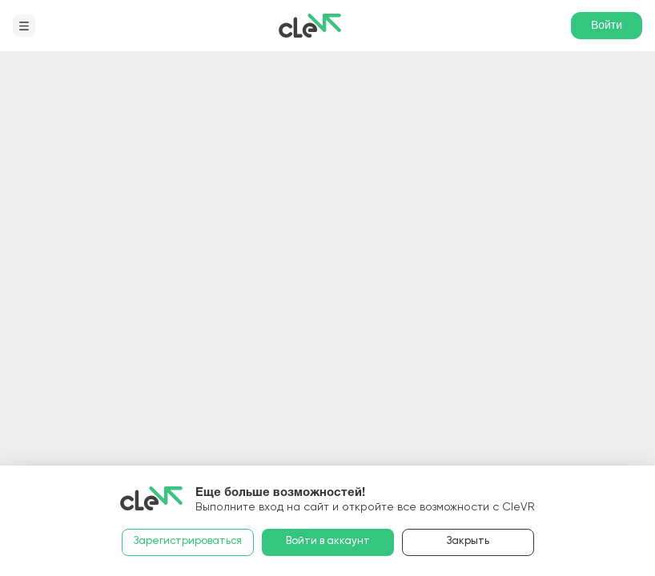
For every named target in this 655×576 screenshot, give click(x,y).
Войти (606, 24)
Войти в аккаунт (328, 541)
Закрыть (468, 541)
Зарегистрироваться (188, 541)
